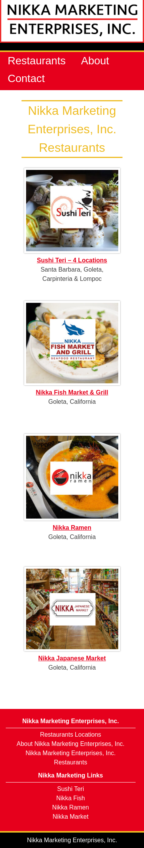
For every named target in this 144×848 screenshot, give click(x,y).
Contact (26, 78)
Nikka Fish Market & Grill (72, 392)
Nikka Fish (70, 798)
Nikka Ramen (72, 527)
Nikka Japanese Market (72, 658)
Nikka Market (70, 816)
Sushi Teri (70, 789)
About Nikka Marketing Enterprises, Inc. (70, 744)
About (95, 61)
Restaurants (37, 61)
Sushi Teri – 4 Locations (72, 260)
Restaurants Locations (70, 734)
